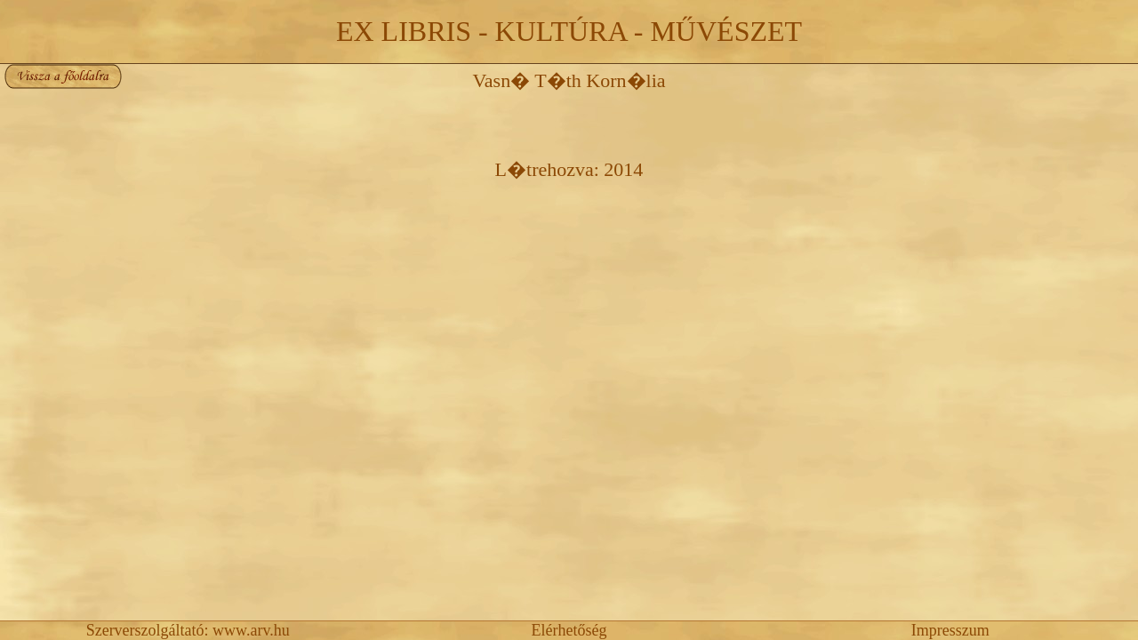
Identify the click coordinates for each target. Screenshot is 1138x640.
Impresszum (950, 630)
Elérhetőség (569, 630)
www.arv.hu (251, 630)
